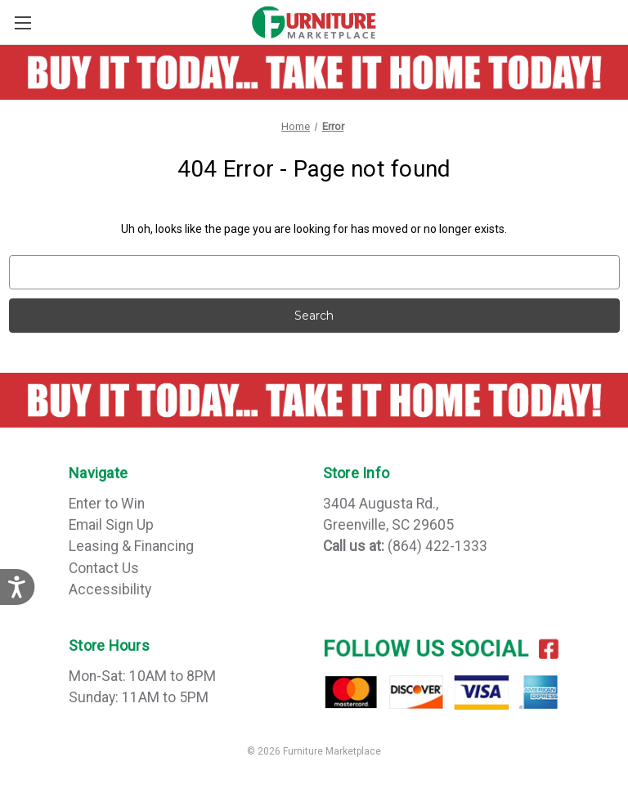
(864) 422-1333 (437, 546)
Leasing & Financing (131, 546)
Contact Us (104, 568)
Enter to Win (107, 503)
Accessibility (110, 589)
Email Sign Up (111, 525)
